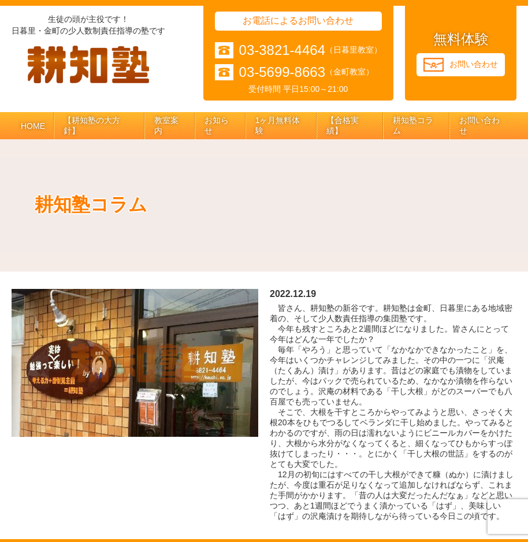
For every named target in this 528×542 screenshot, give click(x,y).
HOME (33, 126)
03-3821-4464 (282, 50)
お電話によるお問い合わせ (298, 20)
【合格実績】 (342, 125)
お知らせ (216, 125)
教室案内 (166, 125)
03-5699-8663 (282, 72)
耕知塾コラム (413, 125)
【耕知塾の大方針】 (92, 125)
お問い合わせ (479, 125)
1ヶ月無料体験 (277, 125)
